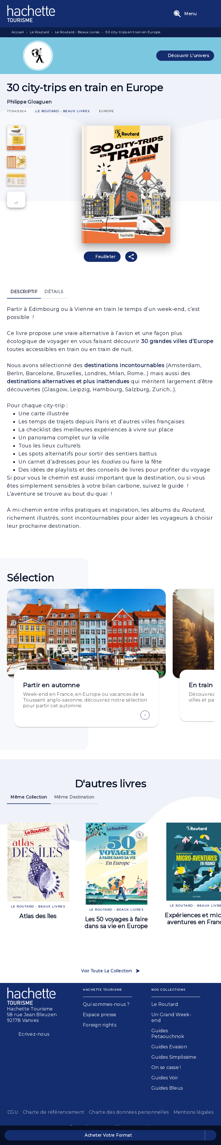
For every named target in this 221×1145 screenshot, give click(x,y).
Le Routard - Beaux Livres (77, 32)
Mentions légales (194, 1112)
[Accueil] (31, 13)
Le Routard (39, 32)
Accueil (18, 32)
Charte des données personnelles (129, 1112)
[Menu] (192, 14)
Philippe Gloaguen (29, 102)
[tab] (24, 292)
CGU (12, 1112)
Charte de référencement (53, 1112)
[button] (185, 55)
